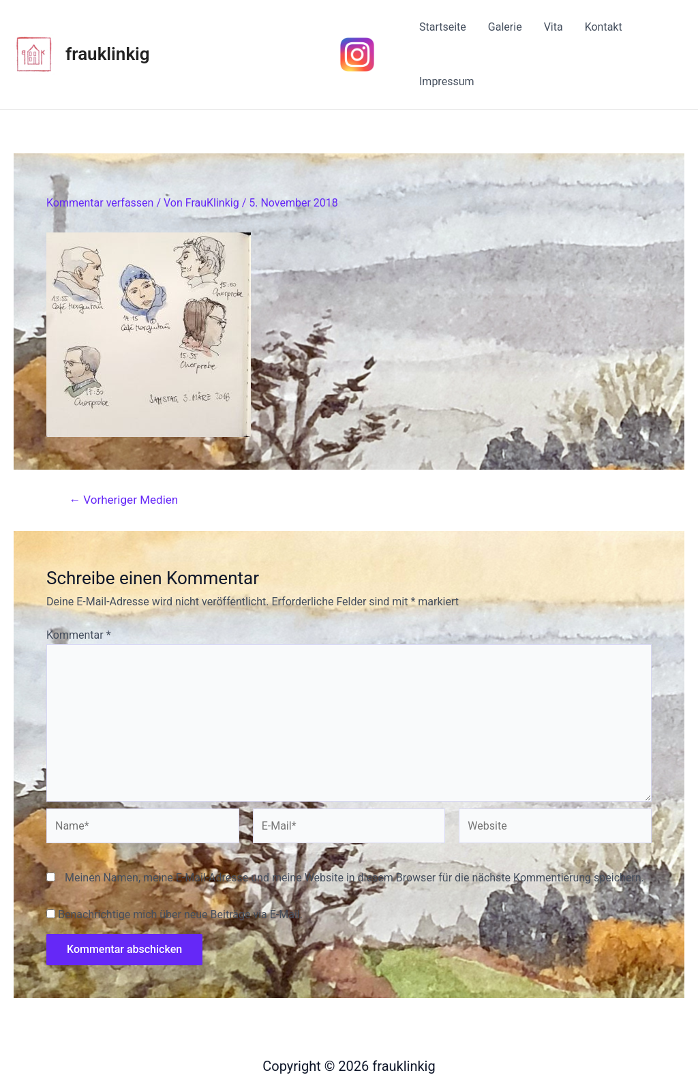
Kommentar (78, 635)
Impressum (446, 81)
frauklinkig (107, 54)
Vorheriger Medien (123, 500)
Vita (553, 26)
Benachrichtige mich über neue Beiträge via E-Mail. (180, 914)
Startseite (442, 26)
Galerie (505, 26)
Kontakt (603, 26)
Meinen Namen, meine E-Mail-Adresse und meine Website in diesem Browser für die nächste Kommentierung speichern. (354, 877)
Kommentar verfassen (99, 202)
